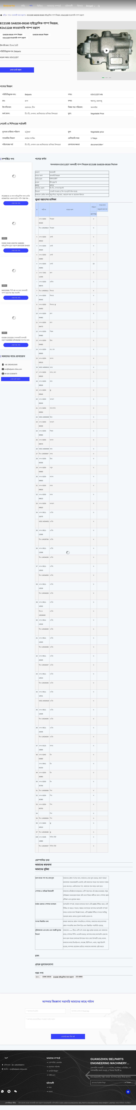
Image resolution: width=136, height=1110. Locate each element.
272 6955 (79, 977)
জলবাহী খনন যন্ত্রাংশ (18, 15)
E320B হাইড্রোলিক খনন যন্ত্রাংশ (63, 977)
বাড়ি (23, 6)
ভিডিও (40, 6)
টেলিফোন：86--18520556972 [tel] (13, 1065)
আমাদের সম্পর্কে (54, 6)
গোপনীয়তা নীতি (10, 1103)
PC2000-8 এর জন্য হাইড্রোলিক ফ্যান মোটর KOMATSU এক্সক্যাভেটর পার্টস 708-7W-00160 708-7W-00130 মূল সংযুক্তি (16, 198)
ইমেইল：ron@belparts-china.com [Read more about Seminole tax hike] (14, 1069)
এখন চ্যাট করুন (17, 70)
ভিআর (80, 6)
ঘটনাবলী (69, 6)
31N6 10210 (46, 977)
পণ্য (31, 6)
